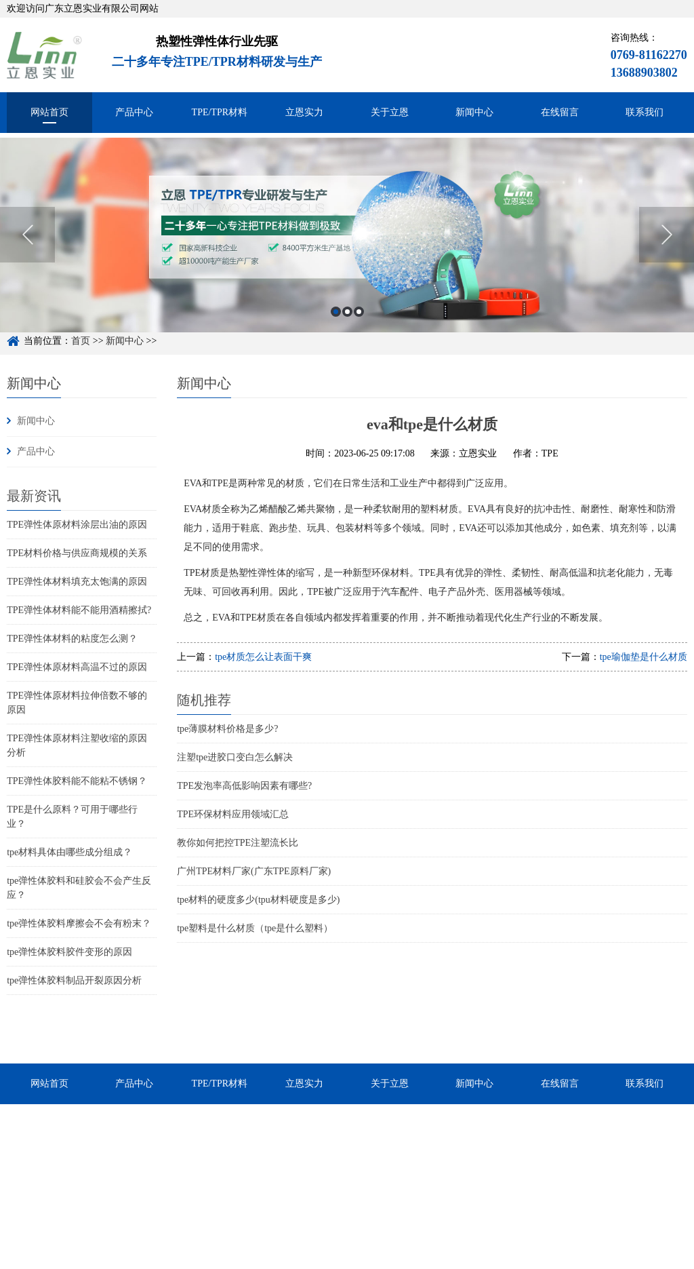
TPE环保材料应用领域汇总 (233, 814)
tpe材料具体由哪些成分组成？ (69, 852)
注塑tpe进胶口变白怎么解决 (235, 757)
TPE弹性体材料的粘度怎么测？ (72, 638)
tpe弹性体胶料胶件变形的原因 (69, 952)
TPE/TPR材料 (219, 112)
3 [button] (358, 327)
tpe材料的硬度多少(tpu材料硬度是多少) (258, 900)
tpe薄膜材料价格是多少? (227, 729)
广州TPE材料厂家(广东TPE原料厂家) (254, 871)
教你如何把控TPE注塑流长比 (237, 843)
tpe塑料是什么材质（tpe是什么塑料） (255, 928)
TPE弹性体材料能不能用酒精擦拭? (79, 610)
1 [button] (335, 327)
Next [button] (666, 250)
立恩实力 (304, 112)
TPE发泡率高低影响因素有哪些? (244, 786)
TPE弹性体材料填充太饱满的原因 (77, 582)
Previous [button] (27, 250)
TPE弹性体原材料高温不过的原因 (77, 667)
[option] (347, 250)
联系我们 (645, 112)
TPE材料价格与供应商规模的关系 (77, 553)
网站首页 (49, 112)
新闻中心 (474, 112)
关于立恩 (390, 112)
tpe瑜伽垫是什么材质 (643, 657)
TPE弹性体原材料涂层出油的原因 (77, 525)
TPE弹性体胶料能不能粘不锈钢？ (77, 781)
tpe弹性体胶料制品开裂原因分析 (74, 980)
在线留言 (560, 112)
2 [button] (347, 327)
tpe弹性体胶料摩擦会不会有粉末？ (79, 923)
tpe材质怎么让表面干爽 (263, 657)
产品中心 (134, 112)
